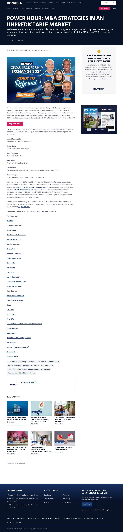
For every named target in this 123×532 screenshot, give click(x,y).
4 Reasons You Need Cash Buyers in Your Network (16, 418)
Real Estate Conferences (33, 365)
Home (8, 40)
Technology (45, 9)
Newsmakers (71, 3)
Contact (37, 518)
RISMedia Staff (28, 382)
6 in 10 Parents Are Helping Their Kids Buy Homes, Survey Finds (64, 419)
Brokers (15, 9)
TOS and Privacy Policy (105, 510)
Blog (14, 518)
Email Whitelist (66, 518)
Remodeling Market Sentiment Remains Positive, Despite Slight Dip (41, 449)
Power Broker (60, 3)
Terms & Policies (77, 518)
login (12, 463)
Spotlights (47, 495)
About (8, 518)
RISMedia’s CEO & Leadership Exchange (23, 369)
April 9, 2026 (11, 422)
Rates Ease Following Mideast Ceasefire (63, 448)
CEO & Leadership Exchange (23, 362)
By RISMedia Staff (12, 50)
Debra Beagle (53, 362)
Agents (9, 9)
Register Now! (15, 123)
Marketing (29, 9)
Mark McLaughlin (14, 365)
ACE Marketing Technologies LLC (93, 518)
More (79, 3)
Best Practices (17, 40)
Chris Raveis (41, 362)
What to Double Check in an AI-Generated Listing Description (16, 449)
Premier (35, 3)
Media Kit (57, 518)
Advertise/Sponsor (47, 518)
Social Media (66, 502)
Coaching (37, 9)
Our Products (21, 518)
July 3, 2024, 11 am (25, 50)
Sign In (114, 8)
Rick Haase (49, 365)
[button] (87, 504)
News (29, 3)
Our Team (29, 518)
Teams (22, 9)
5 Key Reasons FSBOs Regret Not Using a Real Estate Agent (99, 58)
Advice (46, 502)
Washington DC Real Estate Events (21, 373)
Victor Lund (45, 369)
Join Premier (104, 9)
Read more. (105, 79)
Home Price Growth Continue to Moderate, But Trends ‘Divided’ (40, 419)
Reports (43, 3)
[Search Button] (114, 3)
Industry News (36, 412)
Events (50, 3)
